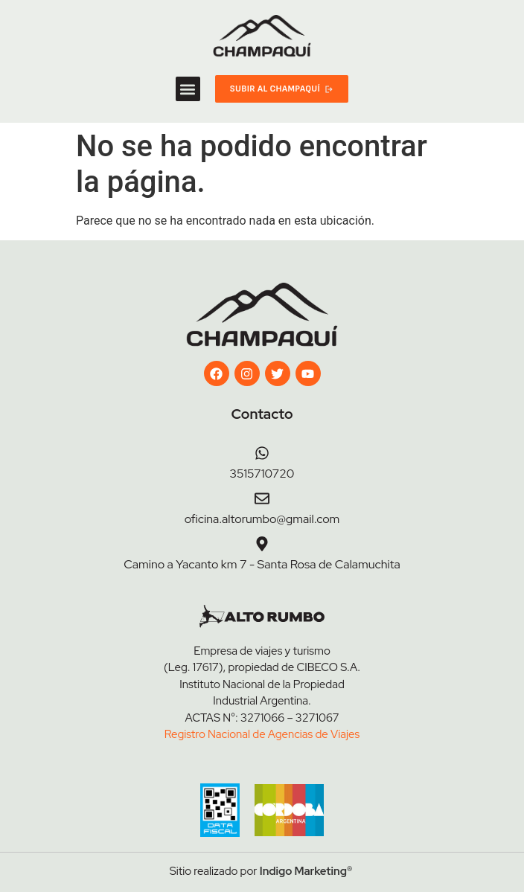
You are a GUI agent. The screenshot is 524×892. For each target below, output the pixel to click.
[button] (188, 89)
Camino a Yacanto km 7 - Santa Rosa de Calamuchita (262, 564)
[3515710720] (262, 453)
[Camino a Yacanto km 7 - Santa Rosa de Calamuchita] (262, 543)
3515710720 (262, 473)
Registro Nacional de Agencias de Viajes (262, 734)
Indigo (276, 871)
